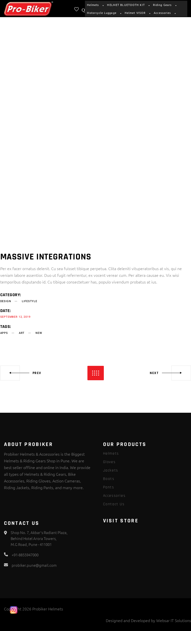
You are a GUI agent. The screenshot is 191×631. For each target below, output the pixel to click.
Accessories (164, 13)
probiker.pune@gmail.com (34, 565)
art (22, 333)
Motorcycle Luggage (104, 13)
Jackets (110, 470)
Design (5, 301)
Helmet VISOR (137, 13)
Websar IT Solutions (173, 620)
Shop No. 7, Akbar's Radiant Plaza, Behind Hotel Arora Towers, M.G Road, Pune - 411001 (39, 538)
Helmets (95, 5)
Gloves (109, 462)
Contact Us (114, 504)
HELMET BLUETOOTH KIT (128, 5)
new (39, 333)
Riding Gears (164, 5)
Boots (109, 478)
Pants (108, 487)
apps (4, 333)
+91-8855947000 (25, 554)
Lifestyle (29, 301)
